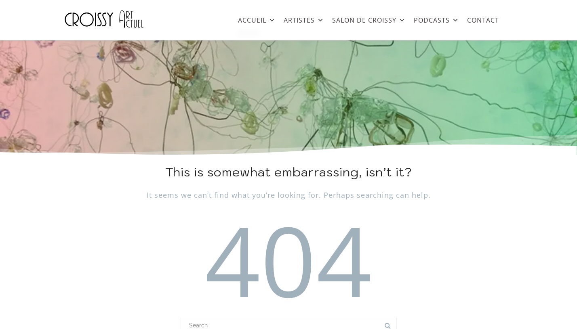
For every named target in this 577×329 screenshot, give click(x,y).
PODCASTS (436, 18)
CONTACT (483, 20)
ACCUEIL (257, 18)
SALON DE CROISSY (369, 18)
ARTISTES (304, 18)
